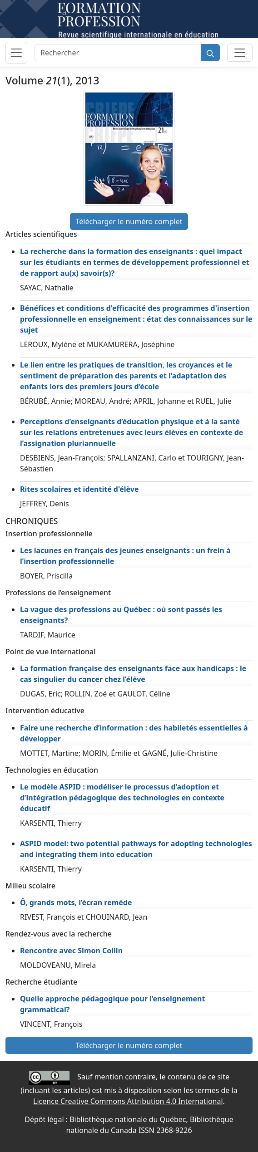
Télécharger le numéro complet (129, 221)
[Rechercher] (118, 52)
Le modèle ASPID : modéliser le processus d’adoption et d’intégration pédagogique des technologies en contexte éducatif (122, 798)
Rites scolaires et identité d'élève (79, 489)
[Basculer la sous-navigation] (240, 53)
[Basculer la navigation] (16, 53)
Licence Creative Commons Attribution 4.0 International (128, 1101)
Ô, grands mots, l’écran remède (76, 902)
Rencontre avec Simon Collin (71, 951)
